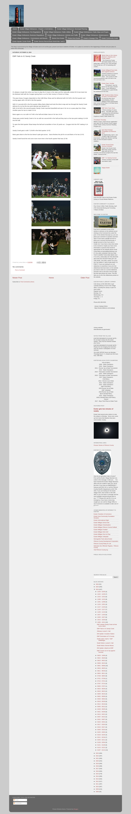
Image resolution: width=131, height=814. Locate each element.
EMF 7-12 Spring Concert (109, 158)
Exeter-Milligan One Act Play (102, 534)
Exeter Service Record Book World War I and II (49, 41)
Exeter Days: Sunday (108, 83)
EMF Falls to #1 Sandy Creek (105, 628)
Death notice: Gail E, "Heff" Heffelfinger (105, 639)
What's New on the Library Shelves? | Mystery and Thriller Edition (109, 57)
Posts (16, 800)
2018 (97, 766)
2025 (97, 586)
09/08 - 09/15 (101, 663)
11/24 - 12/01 (101, 604)
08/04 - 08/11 (101, 673)
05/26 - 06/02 (101, 699)
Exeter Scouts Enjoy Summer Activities (108, 145)
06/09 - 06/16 (101, 694)
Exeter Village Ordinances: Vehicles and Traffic (63, 35)
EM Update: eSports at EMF (105, 648)
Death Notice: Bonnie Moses (105, 645)
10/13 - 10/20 (101, 619)
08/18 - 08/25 (101, 668)
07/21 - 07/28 (101, 678)
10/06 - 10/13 (101, 622)
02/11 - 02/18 (101, 737)
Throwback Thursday (100, 120)
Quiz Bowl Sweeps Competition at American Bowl (109, 131)
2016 (97, 771)
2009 (97, 789)
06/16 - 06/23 (101, 691)
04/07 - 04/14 (101, 716)
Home (15, 29)
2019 (97, 763)
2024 (97, 589)
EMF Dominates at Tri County (105, 636)
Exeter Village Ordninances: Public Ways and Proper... (92, 32)
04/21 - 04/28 (101, 711)
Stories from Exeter (58, 38)
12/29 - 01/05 (101, 591)
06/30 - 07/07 (101, 686)
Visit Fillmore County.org (101, 550)
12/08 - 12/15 (101, 599)
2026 (97, 584)
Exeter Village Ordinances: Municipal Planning (72, 29)
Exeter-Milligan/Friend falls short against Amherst (109, 70)
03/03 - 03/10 (101, 729)
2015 (97, 773)
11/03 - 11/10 (101, 612)
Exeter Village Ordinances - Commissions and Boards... (31, 38)
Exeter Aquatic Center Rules (22, 41)
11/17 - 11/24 (101, 607)
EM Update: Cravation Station (105, 634)
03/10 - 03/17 (101, 727)
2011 (97, 784)
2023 (97, 753)
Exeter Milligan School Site (101, 522)
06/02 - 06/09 (101, 696)
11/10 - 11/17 (101, 609)
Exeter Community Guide (110, 38)
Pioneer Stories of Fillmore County (104, 445)
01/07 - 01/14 (101, 750)
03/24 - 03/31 (101, 722)
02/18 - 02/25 (101, 734)
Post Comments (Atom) (27, 282)
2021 (97, 758)
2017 (97, 768)
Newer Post (17, 278)
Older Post (85, 278)
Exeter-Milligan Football (100, 529)
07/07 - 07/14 (101, 683)
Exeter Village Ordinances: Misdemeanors (94, 35)
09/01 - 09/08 (101, 665)
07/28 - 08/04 (101, 676)
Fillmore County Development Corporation (106, 541)
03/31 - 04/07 (101, 719)
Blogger (76, 809)
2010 (97, 786)
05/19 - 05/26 (101, 701)
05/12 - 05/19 (101, 704)
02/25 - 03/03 (101, 732)
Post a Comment (20, 270)
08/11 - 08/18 (101, 671)
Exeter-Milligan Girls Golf (101, 532)
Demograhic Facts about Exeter (103, 539)
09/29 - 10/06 (101, 655)
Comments (17, 803)
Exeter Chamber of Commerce (103, 514)
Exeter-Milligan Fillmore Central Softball (105, 527)
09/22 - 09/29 (101, 658)
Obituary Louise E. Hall (103, 631)
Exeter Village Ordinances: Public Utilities (57, 32)
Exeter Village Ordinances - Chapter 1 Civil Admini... (37, 29)
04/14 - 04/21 (101, 714)
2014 (97, 776)
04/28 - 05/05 (101, 709)
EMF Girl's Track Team (108, 108)
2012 (97, 781)
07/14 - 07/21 (101, 681)
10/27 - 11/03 (101, 614)
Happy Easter (106, 167)
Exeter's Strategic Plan (91, 38)
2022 (97, 756)
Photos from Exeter (74, 38)
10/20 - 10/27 (101, 617)
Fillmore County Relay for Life (102, 543)
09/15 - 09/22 (101, 660)
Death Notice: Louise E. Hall (105, 643)
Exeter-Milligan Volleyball (101, 536)
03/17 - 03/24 (101, 724)
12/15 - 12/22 (101, 596)
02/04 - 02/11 (101, 740)
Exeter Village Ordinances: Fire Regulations (27, 32)
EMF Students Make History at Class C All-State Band (110, 95)
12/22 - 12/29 (101, 594)
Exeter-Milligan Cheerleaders (102, 525)
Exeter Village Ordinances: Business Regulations (28, 35)
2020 (97, 761)
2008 (97, 791)
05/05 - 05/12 (101, 706)
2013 (97, 779)
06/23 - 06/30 (101, 688)
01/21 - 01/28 (101, 745)
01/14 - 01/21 (101, 747)
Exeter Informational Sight (101, 520)
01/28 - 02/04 (101, 742)
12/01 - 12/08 (101, 602)
